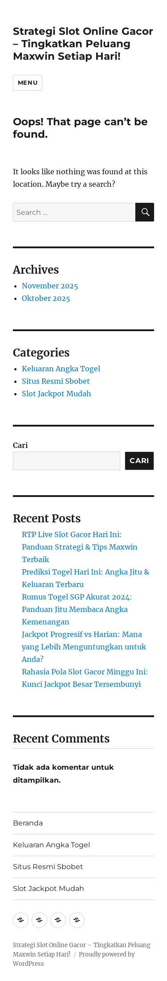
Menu (27, 82)
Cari (20, 445)
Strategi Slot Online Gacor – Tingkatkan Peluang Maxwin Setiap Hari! (83, 43)
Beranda (28, 823)
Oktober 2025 (46, 298)
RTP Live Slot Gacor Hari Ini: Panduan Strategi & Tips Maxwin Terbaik (80, 547)
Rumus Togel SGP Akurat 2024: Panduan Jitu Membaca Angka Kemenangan (77, 609)
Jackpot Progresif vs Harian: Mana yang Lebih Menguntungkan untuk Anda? (84, 647)
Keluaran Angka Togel (61, 368)
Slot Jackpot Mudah (56, 393)
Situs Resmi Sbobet (56, 381)
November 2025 (50, 285)
